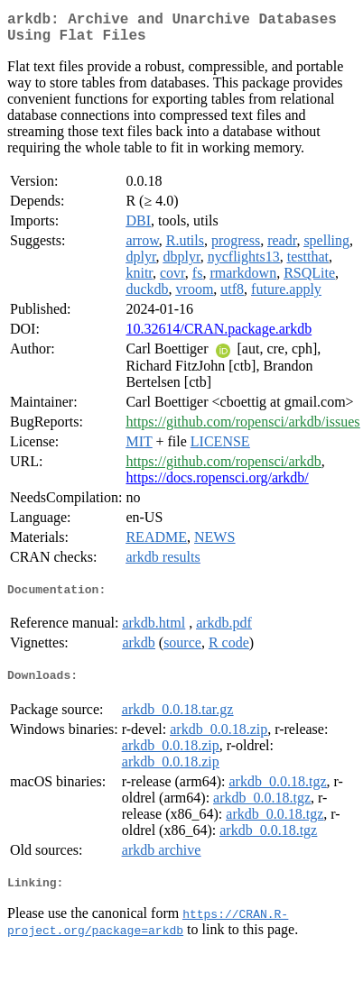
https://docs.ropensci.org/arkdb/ (217, 484)
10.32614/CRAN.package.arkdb (219, 336)
